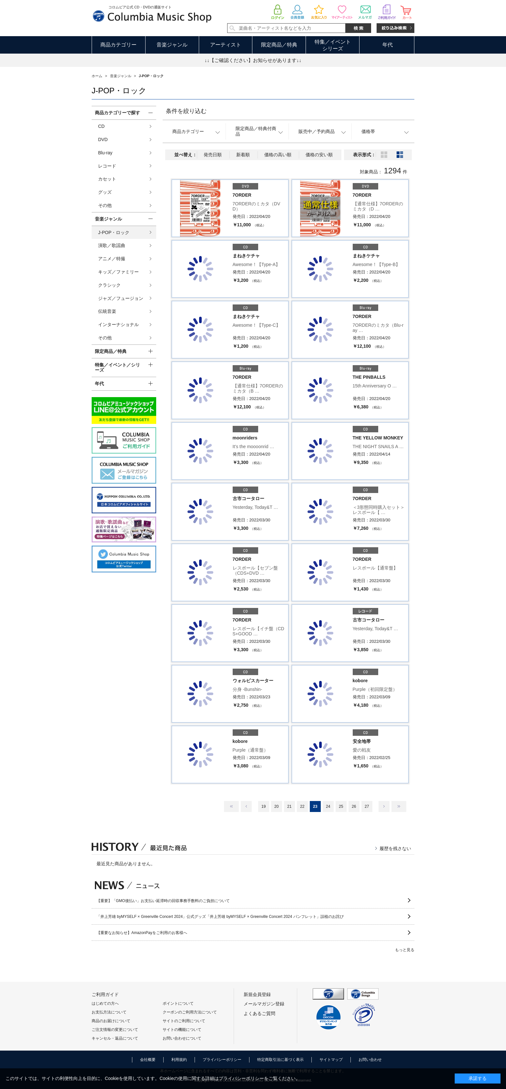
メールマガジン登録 (264, 1003)
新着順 (243, 154)
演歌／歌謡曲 (111, 245)
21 (289, 806)
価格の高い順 (277, 154)
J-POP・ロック (113, 232)
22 (302, 806)
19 (263, 806)
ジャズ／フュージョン (120, 298)
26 (354, 806)
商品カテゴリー (118, 44)
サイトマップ (331, 1059)
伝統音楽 (107, 311)
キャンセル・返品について (115, 1038)
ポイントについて (178, 1003)
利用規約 (179, 1059)
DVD (103, 139)
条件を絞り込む (186, 111)
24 (328, 806)
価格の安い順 (319, 154)
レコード (107, 166)
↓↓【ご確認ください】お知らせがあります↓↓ (253, 60)
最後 (398, 806)
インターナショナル (118, 324)
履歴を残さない (395, 848)
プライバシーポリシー (222, 1059)
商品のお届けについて (111, 1021)
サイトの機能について (182, 1029)
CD (101, 126)
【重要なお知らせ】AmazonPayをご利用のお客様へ (141, 932)
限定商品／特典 (279, 44)
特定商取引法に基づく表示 (280, 1059)
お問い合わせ (370, 1059)
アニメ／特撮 (111, 258)
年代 (387, 44)
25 (341, 806)
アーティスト (225, 44)
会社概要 (148, 1059)
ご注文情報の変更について (115, 1029)
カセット (107, 178)
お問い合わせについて (182, 1038)
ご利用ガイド (105, 994)
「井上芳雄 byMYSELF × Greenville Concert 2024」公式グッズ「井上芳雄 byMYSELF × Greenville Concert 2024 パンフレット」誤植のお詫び (220, 916)
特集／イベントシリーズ (333, 45)
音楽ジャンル (172, 44)
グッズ (105, 192)
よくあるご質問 (259, 1013)
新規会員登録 (257, 994)
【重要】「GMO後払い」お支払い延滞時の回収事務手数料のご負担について (163, 901)
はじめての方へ (105, 1003)
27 (367, 806)
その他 (105, 205)
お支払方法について (109, 1012)
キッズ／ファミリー (118, 271)
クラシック (109, 285)
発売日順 (213, 154)
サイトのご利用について (184, 1021)
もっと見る (404, 950)
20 (276, 806)
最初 (231, 806)
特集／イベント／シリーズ (117, 367)
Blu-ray (105, 152)
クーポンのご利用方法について (190, 1012)
